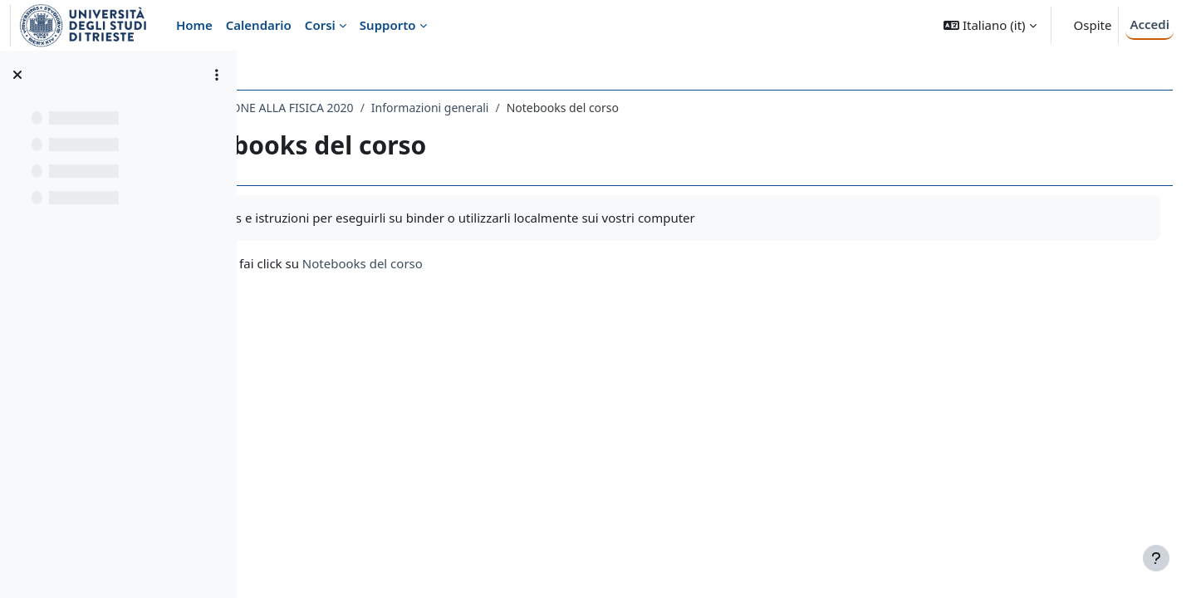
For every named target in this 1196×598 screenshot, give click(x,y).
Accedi (1149, 24)
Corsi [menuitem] (320, 25)
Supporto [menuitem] (388, 25)
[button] (989, 25)
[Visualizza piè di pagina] (1156, 558)
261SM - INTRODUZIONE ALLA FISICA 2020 (385, 107)
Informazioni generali (578, 107)
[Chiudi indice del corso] (17, 74)
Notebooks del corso (510, 263)
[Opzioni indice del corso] (216, 74)
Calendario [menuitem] (259, 25)
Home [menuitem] (194, 25)
